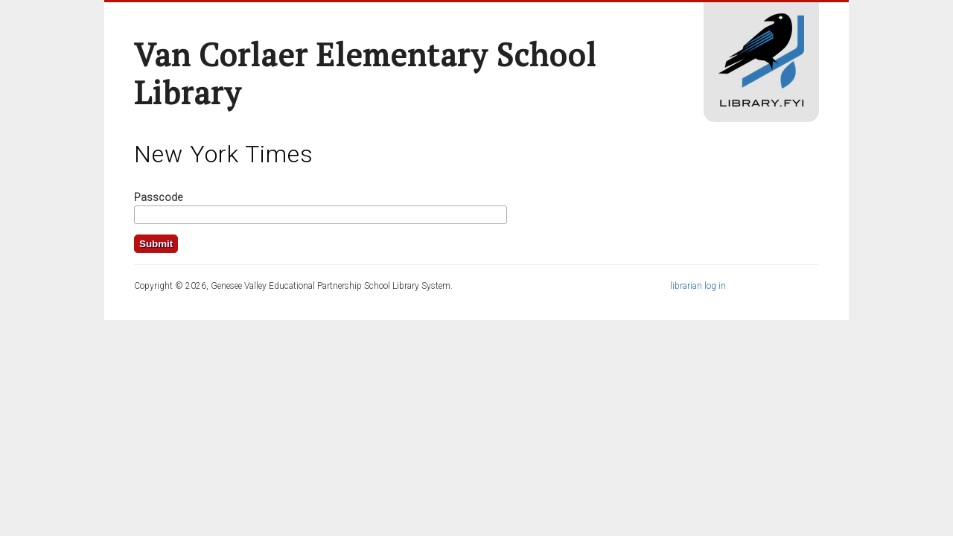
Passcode (158, 197)
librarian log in (698, 286)
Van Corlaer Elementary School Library (365, 73)
